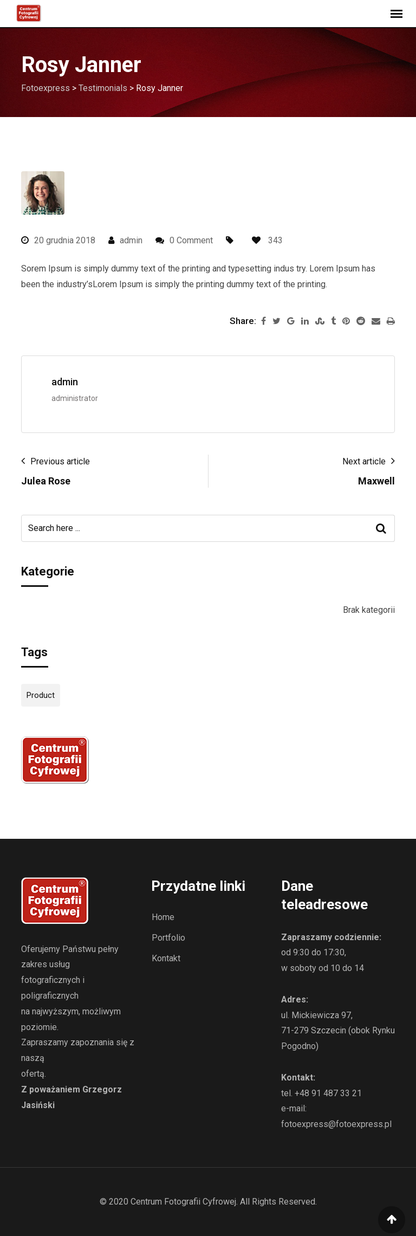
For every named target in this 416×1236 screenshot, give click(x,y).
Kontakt (166, 958)
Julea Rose (45, 481)
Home (163, 917)
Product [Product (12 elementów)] (41, 695)
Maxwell (376, 481)
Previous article (60, 461)
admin (131, 240)
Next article (364, 461)
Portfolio (168, 938)
